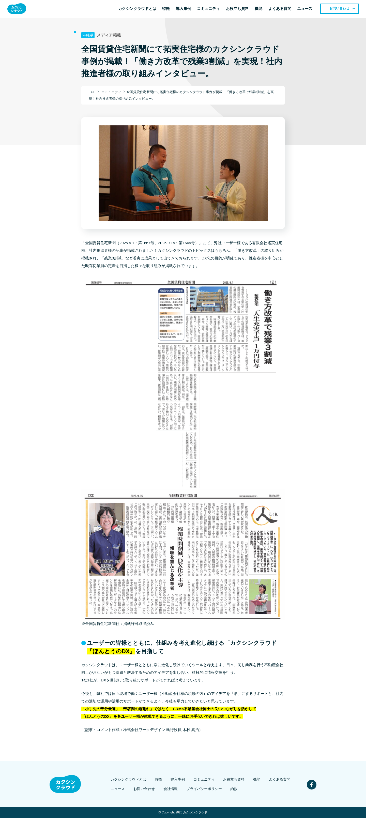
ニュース (306, 9)
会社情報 (171, 789)
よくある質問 (280, 9)
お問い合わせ (341, 9)
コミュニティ (209, 9)
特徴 (166, 9)
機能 (259, 9)
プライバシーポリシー (204, 789)
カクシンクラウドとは (137, 9)
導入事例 (184, 9)
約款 (232, 789)
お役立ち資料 (238, 9)
